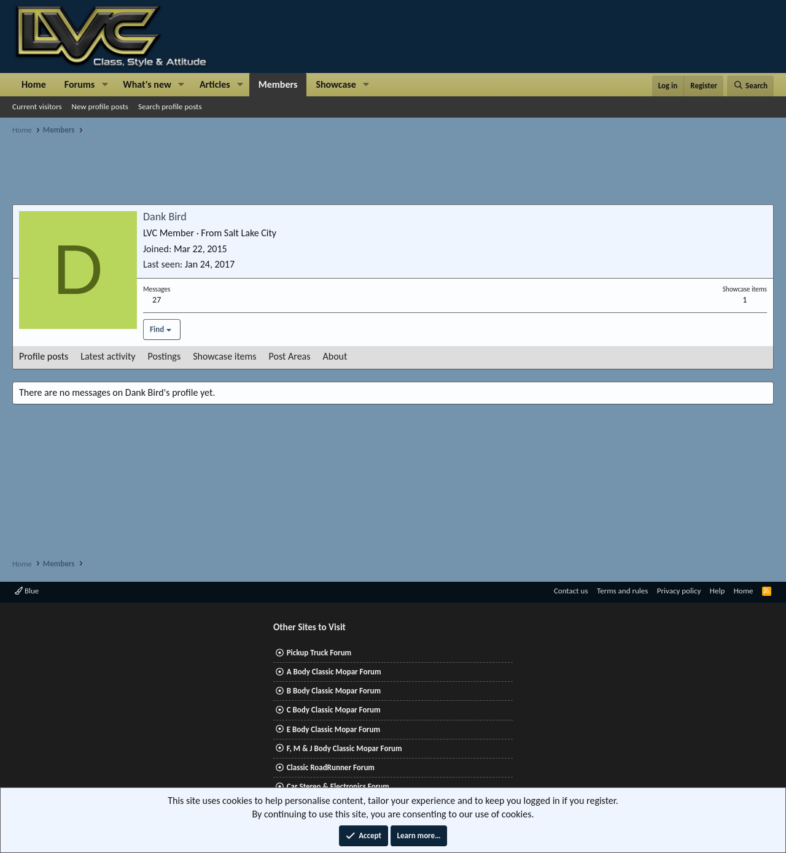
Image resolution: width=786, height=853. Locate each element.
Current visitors (37, 106)
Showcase (336, 84)
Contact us (571, 590)
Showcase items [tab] (224, 356)
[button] (105, 84)
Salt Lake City (250, 233)
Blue (27, 590)
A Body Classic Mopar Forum (334, 671)
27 (156, 300)
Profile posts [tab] (43, 356)
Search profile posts (170, 106)
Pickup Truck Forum (319, 652)
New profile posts (100, 106)
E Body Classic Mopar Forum (333, 729)
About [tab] (335, 356)
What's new (147, 84)
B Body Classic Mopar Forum (334, 690)
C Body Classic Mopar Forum (334, 709)
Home (33, 84)
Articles (215, 84)
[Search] (750, 85)
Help (717, 590)
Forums (79, 84)
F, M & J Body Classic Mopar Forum (344, 748)
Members (278, 84)
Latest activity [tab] (107, 356)
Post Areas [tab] (290, 356)
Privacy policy (679, 590)
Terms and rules (622, 590)
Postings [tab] (164, 356)
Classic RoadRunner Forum (331, 767)
